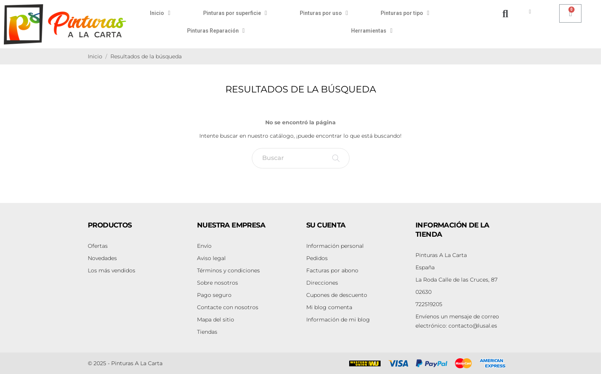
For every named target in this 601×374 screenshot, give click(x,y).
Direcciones (322, 282)
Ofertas (98, 245)
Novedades (102, 258)
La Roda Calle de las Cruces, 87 (456, 279)
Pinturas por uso (324, 13)
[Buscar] (301, 158)
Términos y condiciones (228, 270)
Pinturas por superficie (235, 13)
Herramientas (371, 31)
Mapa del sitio (215, 319)
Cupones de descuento (336, 295)
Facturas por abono (332, 270)
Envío (204, 245)
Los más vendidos (111, 270)
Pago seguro (214, 295)
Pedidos (317, 258)
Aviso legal (211, 258)
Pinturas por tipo (405, 13)
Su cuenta (326, 225)
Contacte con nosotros (227, 307)
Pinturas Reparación (216, 31)
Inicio (160, 13)
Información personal (335, 245)
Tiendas (207, 331)
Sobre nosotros (217, 282)
